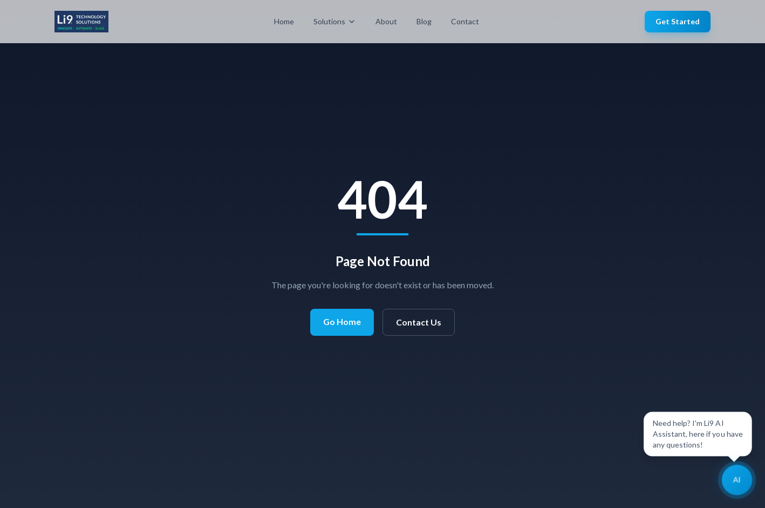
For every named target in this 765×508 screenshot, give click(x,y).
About (386, 21)
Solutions (334, 21)
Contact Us (418, 322)
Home (284, 21)
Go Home (342, 321)
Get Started (677, 21)
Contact (465, 21)
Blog (424, 21)
